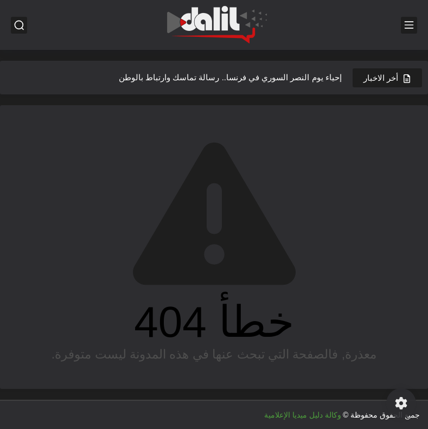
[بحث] (19, 25)
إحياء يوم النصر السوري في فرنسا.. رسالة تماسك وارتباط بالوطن (230, 77)
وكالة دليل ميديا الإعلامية (302, 415)
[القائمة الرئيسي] (409, 25)
